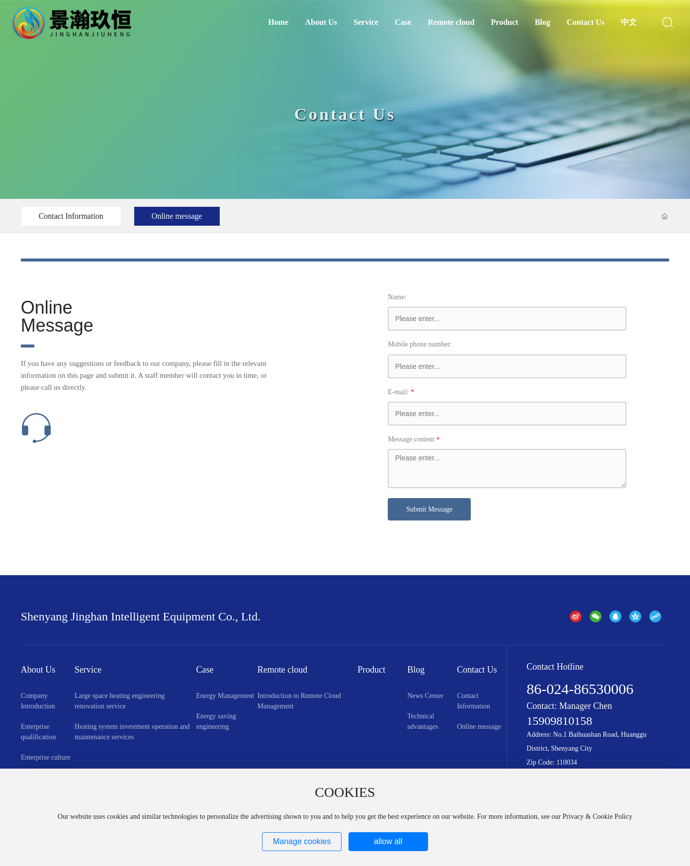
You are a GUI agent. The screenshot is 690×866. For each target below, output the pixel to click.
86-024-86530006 (579, 689)
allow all (388, 841)
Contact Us (345, 127)
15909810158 (559, 720)
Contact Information (71, 216)
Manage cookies (302, 841)
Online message (177, 216)
